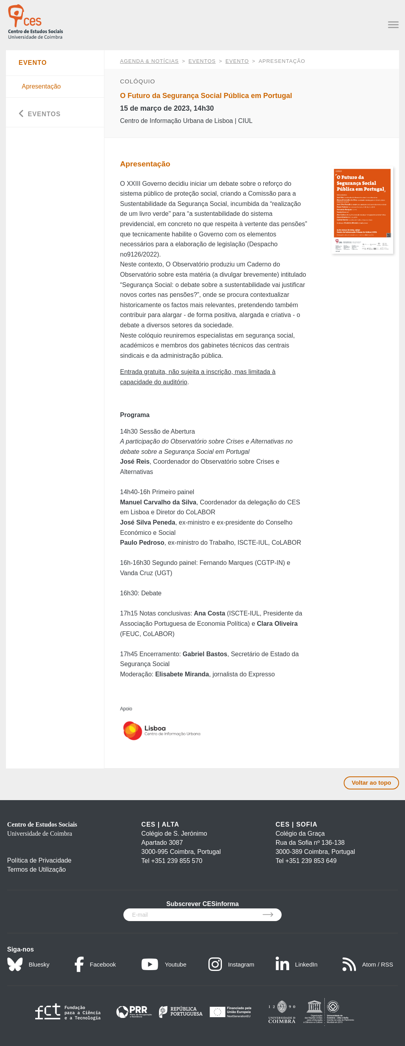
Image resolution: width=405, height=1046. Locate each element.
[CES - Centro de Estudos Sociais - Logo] (35, 20)
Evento (237, 61)
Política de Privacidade (39, 860)
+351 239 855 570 (176, 860)
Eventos (202, 61)
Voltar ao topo (371, 782)
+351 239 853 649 (311, 860)
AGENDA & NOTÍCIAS (149, 61)
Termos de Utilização (36, 869)
